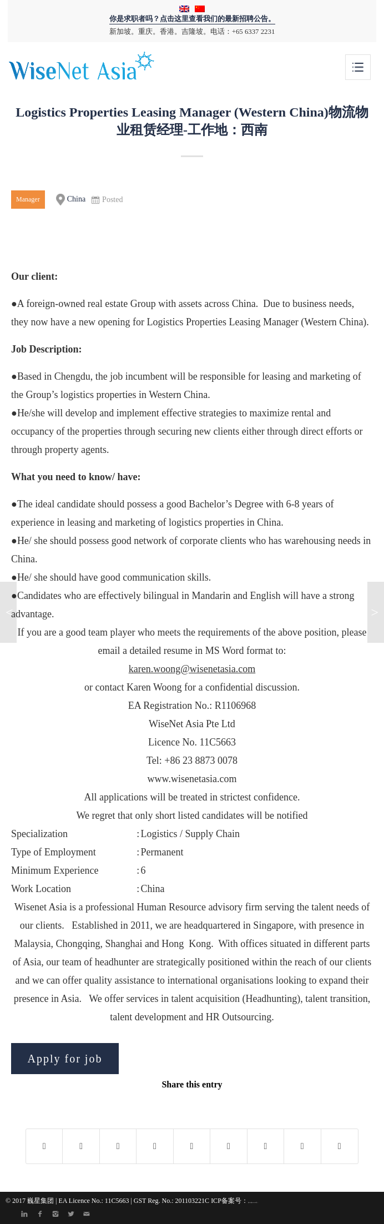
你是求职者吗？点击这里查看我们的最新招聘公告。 (192, 19)
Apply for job (65, 1058)
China (70, 199)
